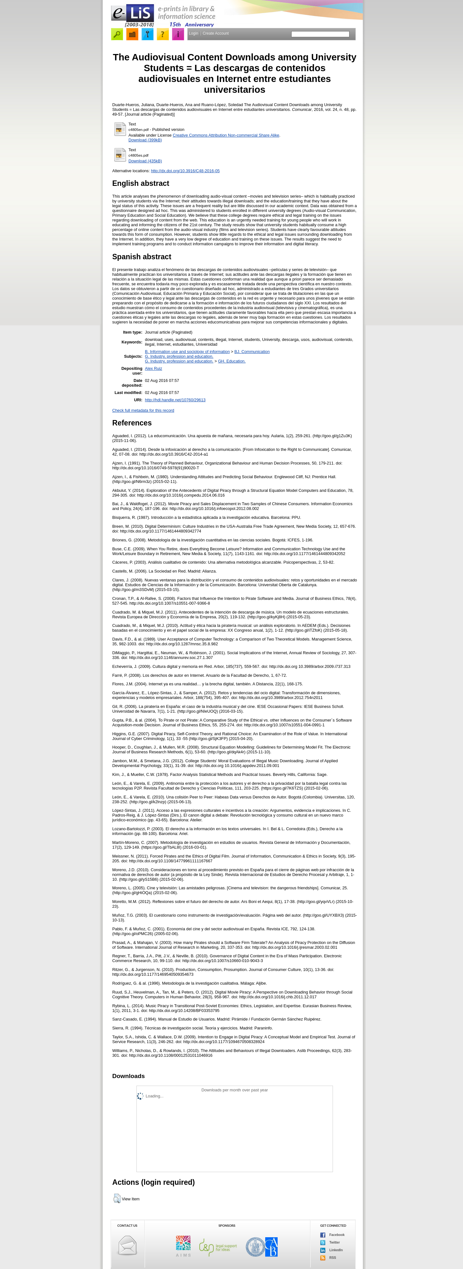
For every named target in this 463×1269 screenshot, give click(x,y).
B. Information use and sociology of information (187, 351)
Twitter (330, 1242)
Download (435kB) (145, 161)
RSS (328, 1257)
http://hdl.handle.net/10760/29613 (175, 399)
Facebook (332, 1235)
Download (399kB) (145, 140)
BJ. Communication (252, 351)
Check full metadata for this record (143, 410)
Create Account (216, 33)
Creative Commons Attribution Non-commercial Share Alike (226, 135)
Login (193, 33)
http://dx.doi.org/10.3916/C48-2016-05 (185, 170)
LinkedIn (331, 1250)
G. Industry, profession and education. (179, 356)
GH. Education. (232, 361)
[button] (117, 1198)
